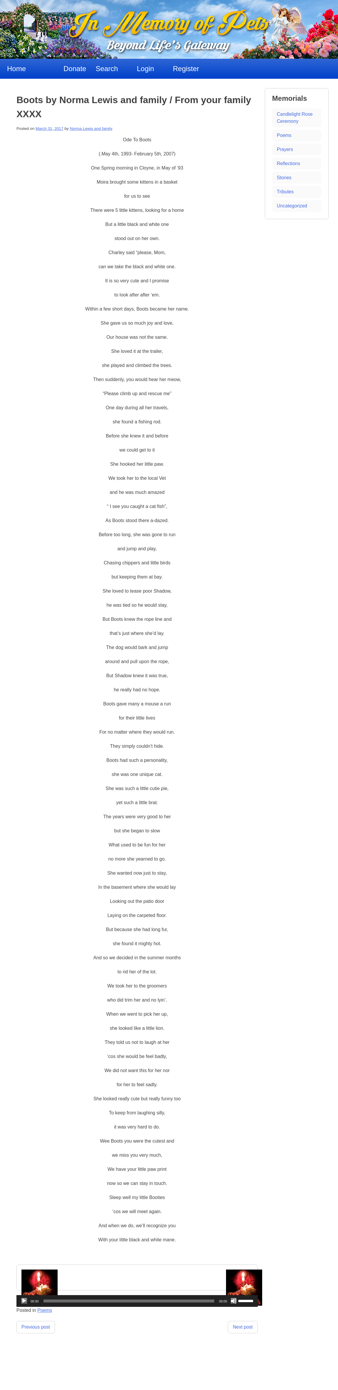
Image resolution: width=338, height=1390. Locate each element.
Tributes (285, 191)
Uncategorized (292, 205)
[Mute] (234, 1301)
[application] (137, 1301)
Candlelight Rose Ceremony (295, 118)
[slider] (129, 1301)
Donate (74, 69)
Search (107, 69)
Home (16, 69)
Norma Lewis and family (91, 128)
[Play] (24, 1301)
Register (186, 69)
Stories (284, 177)
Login (145, 69)
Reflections (288, 163)
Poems (284, 135)
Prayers (285, 149)
